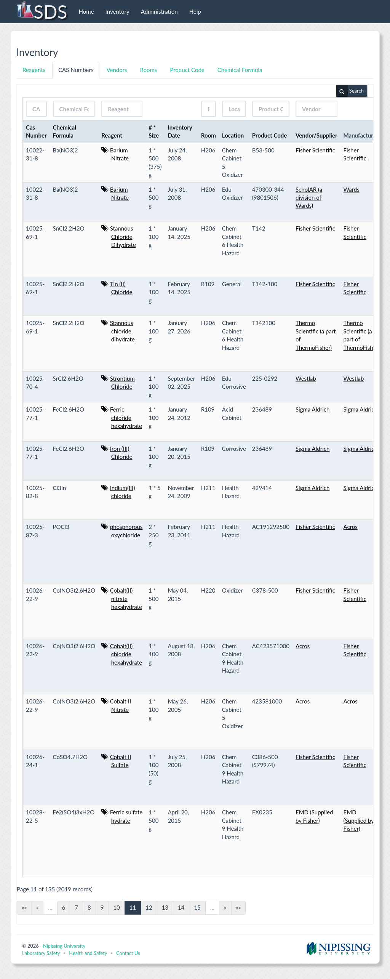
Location (233, 135)
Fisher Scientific (315, 150)
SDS (41, 11)
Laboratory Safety (41, 953)
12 (148, 907)
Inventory (117, 11)
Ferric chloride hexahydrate (126, 417)
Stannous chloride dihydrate (122, 331)
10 (116, 907)
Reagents (33, 69)
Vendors (116, 69)
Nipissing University (64, 946)
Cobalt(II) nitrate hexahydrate (126, 598)
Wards (352, 189)
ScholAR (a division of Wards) (309, 197)
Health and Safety (88, 953)
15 (197, 907)
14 (181, 907)
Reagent (111, 135)
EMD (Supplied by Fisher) (359, 820)
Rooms (148, 69)
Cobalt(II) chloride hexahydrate (126, 654)
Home (86, 11)
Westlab (306, 378)
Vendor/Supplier (316, 135)
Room (208, 135)
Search (350, 91)
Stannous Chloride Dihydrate (123, 236)
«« (24, 907)
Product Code (187, 69)
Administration (159, 11)
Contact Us (128, 953)
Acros (351, 526)
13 (165, 907)
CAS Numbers (75, 69)
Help (195, 11)
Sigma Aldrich (312, 409)
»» (238, 907)
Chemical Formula (239, 69)
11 (132, 907)
